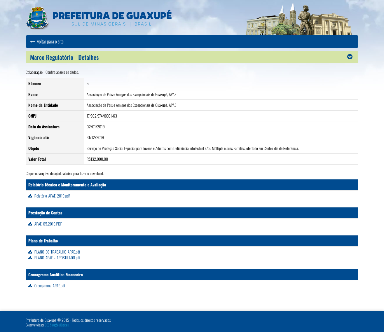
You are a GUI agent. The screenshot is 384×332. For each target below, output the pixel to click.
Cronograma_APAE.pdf (46, 285)
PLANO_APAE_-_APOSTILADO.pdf (54, 257)
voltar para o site (47, 41)
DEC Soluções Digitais (57, 325)
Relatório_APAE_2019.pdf (49, 196)
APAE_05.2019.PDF (45, 224)
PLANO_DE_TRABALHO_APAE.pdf (54, 252)
